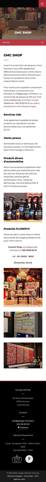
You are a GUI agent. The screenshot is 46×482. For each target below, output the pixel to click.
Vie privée (28, 476)
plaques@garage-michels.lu (18, 100)
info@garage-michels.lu (23, 421)
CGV (36, 476)
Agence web (19, 479)
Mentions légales (14, 476)
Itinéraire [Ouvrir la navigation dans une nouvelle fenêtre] (24, 427)
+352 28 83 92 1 (23, 424)
